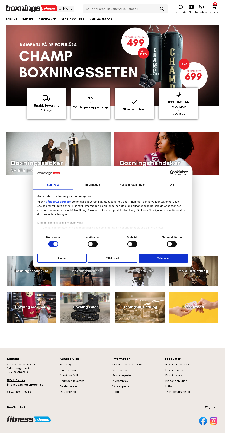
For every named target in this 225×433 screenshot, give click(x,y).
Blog (115, 391)
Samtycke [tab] (53, 184)
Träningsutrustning (177, 391)
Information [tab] (92, 184)
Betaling (65, 364)
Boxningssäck (174, 370)
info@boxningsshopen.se (25, 384)
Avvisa (62, 258)
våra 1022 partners (58, 201)
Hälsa (169, 386)
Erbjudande (47, 19)
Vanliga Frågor (101, 19)
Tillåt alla (163, 258)
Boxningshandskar (177, 364)
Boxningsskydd (175, 375)
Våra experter (121, 386)
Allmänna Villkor (70, 375)
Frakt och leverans (72, 381)
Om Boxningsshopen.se (128, 364)
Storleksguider (72, 19)
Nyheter (28, 19)
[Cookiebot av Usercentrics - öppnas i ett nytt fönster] (172, 173)
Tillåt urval (112, 258)
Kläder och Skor (176, 381)
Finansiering (68, 370)
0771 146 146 (16, 379)
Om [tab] (172, 184)
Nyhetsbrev (120, 381)
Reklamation (68, 386)
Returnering (68, 391)
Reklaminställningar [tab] (132, 184)
